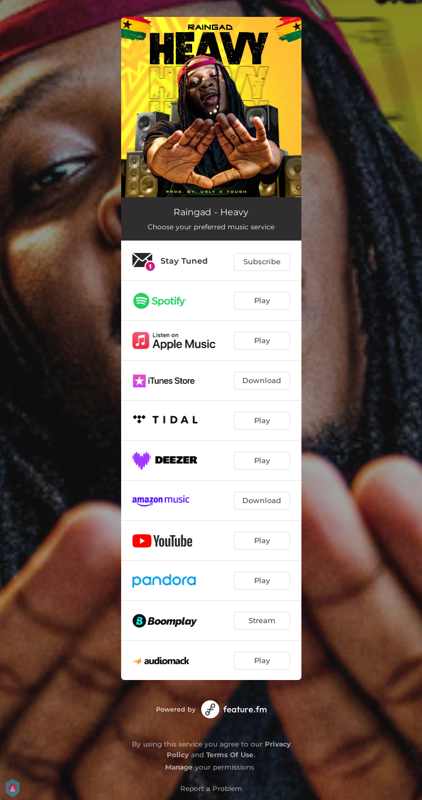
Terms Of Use (230, 754)
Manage (179, 767)
